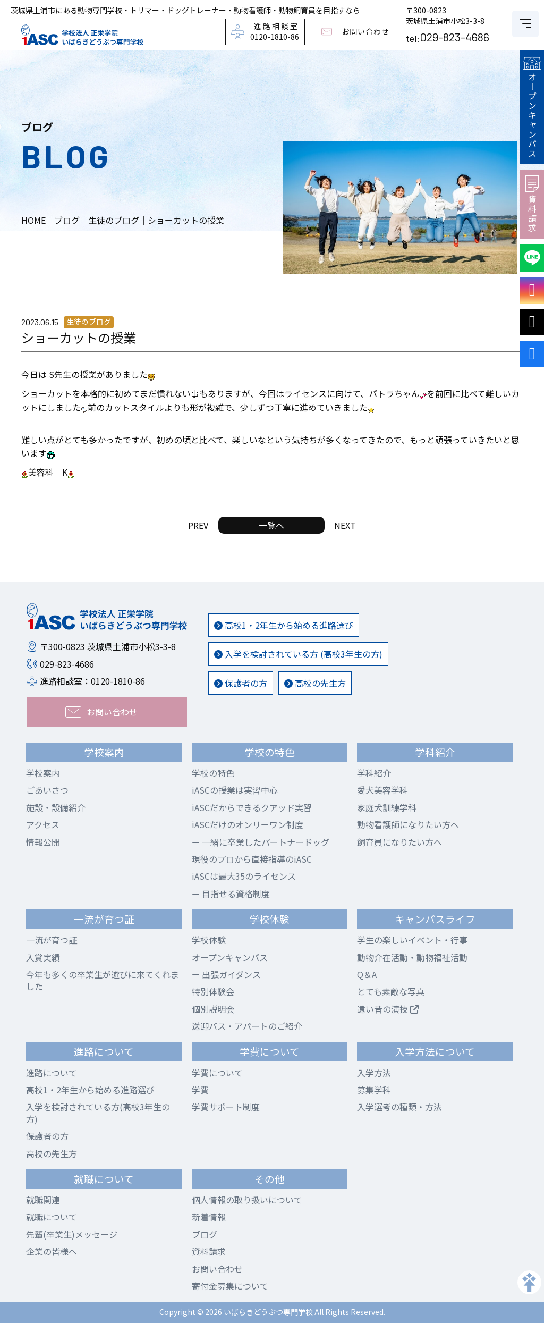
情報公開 (43, 842)
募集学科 (374, 1089)
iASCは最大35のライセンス (244, 876)
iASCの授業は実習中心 (235, 789)
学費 (200, 1089)
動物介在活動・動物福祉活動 (412, 957)
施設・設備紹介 (56, 807)
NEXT (345, 525)
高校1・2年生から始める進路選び (283, 625)
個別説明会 (213, 1008)
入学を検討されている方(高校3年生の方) (98, 1112)
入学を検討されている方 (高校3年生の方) (298, 653)
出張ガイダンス (226, 974)
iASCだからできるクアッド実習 (252, 807)
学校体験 (209, 939)
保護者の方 (240, 683)
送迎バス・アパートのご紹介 (247, 1025)
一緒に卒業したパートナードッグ (260, 842)
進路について (51, 1072)
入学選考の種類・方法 (399, 1106)
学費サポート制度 (226, 1106)
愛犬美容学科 (382, 789)
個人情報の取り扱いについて (247, 1199)
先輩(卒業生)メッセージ (71, 1234)
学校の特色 (213, 772)
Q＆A (367, 974)
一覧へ (271, 525)
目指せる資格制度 (231, 893)
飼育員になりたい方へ (399, 842)
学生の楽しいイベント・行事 (412, 939)
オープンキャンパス (532, 107)
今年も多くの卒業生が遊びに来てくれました (102, 980)
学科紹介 (374, 772)
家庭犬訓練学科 (386, 807)
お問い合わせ (217, 1268)
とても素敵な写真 (390, 991)
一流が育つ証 (51, 939)
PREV (198, 525)
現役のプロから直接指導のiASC (252, 859)
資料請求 (532, 204)
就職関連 (43, 1199)
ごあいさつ (47, 789)
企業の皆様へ (51, 1251)
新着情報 (209, 1216)
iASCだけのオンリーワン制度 (247, 824)
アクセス (43, 824)
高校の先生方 (315, 683)
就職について (51, 1216)
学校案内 (43, 772)
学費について (217, 1072)
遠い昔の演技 (388, 1008)
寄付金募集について (230, 1285)
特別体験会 (213, 991)
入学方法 (374, 1072)
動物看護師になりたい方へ (408, 824)
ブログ (204, 1234)
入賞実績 (43, 957)
